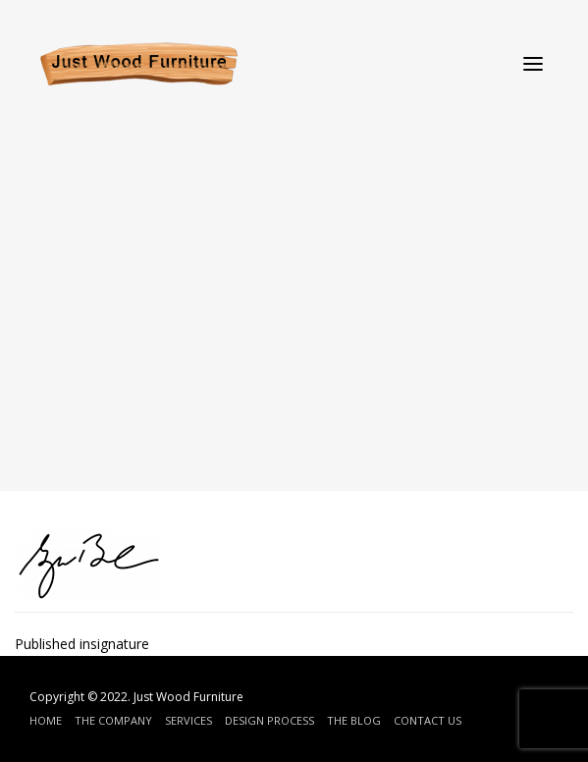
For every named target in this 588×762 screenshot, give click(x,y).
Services (188, 720)
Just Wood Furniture (188, 696)
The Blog (354, 720)
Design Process (269, 720)
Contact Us (427, 720)
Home (45, 720)
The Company (113, 720)
